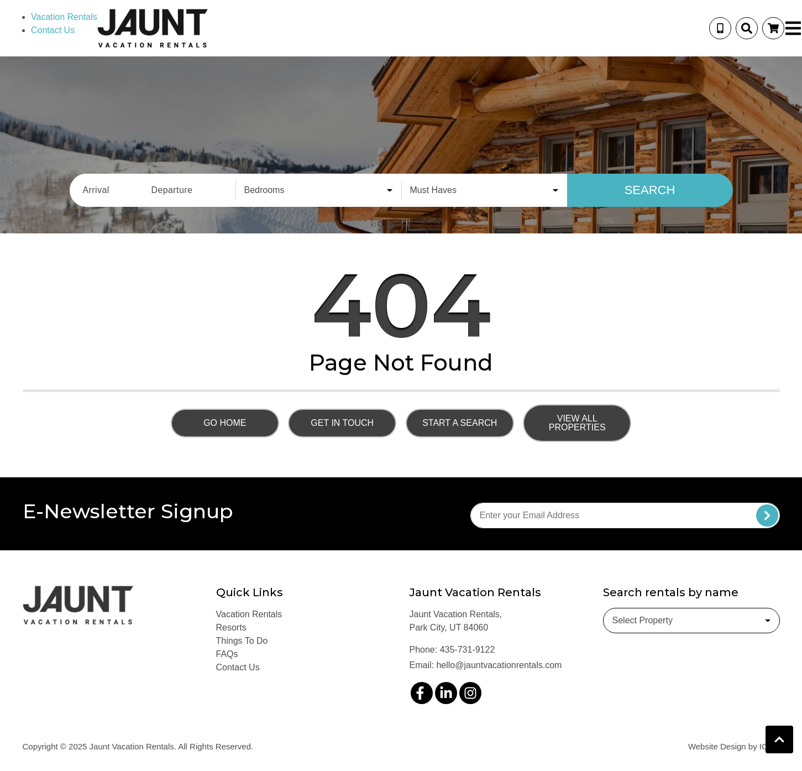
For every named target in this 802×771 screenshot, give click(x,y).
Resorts (231, 627)
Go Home (224, 423)
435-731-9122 (467, 649)
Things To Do (242, 640)
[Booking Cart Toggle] (773, 28)
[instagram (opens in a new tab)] (470, 693)
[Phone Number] (720, 28)
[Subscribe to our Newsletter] (625, 515)
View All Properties (577, 423)
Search (650, 190)
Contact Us (53, 30)
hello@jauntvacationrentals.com (499, 665)
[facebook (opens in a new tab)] (422, 693)
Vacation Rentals (64, 17)
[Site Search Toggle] (747, 28)
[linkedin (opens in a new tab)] (446, 693)
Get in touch (342, 423)
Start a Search (459, 423)
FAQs (227, 654)
